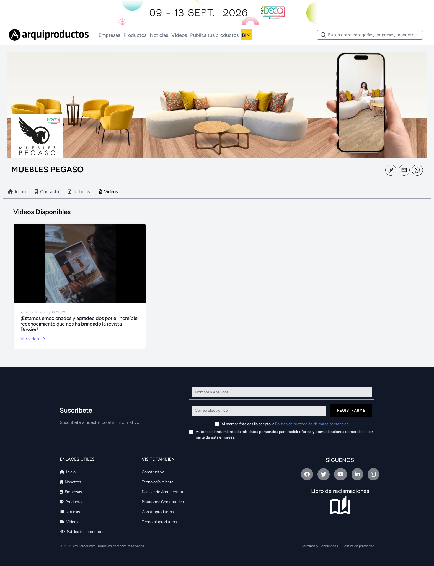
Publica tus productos (214, 35)
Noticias (159, 35)
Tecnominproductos (159, 521)
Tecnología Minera (157, 482)
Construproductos (158, 511)
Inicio (68, 472)
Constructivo (153, 472)
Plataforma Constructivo (163, 502)
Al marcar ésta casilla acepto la (284, 424)
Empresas (109, 35)
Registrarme (351, 410)
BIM (246, 35)
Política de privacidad (358, 546)
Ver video (33, 338)
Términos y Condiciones (320, 546)
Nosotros (70, 482)
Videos (179, 35)
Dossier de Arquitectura (162, 492)
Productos (134, 35)
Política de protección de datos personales (311, 424)
